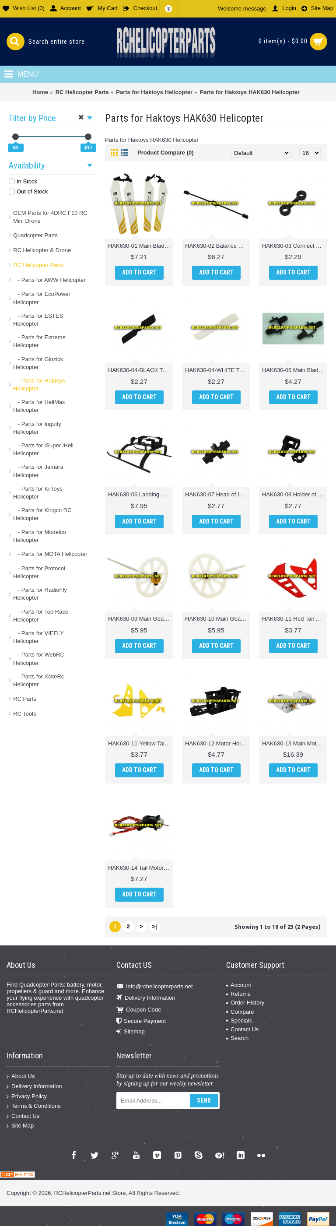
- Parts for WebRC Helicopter (38, 658)
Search (237, 1038)
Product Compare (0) (165, 152)
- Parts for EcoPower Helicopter (41, 298)
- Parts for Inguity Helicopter (37, 428)
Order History (245, 1002)
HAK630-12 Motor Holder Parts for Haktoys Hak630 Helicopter (217, 743)
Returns (238, 994)
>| (154, 926)
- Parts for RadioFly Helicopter (40, 594)
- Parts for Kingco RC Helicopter (42, 514)
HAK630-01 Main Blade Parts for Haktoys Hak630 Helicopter (140, 245)
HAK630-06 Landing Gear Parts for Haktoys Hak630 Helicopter (140, 494)
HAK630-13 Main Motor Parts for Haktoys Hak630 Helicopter (294, 743)
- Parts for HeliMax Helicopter (39, 406)
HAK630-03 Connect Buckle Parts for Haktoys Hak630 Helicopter (294, 245)
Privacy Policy (27, 1096)
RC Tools (24, 713)
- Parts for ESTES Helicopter (38, 320)
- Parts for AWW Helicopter (49, 280)
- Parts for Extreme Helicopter (39, 341)
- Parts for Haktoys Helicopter (39, 384)
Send (204, 1100)
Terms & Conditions (34, 1106)
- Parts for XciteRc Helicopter (38, 680)
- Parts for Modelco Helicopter (39, 536)
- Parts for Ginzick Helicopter (38, 363)
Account (238, 985)
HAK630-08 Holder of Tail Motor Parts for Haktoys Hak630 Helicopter (294, 494)
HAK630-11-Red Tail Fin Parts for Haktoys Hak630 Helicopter (294, 618)
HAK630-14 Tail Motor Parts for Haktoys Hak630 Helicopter (140, 867)
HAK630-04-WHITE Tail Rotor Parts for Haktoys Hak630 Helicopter (217, 370)
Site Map (20, 1126)
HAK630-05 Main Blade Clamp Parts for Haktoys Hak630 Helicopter (294, 370)
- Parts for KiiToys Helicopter (38, 492)
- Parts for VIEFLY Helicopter (38, 637)
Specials (239, 1020)
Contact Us (242, 1029)
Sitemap (130, 1031)
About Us (21, 1076)
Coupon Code (138, 1009)
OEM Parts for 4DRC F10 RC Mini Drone (50, 217)
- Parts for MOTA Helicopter (50, 554)
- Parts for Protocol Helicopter (39, 572)
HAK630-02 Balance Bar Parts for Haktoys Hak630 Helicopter (217, 245)
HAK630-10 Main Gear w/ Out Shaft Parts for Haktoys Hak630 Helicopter (217, 618)
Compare (240, 1011)
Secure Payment (141, 1021)
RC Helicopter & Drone (42, 250)
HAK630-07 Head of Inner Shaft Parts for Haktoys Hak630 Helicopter (217, 494)
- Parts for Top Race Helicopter (40, 615)
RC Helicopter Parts (38, 265)
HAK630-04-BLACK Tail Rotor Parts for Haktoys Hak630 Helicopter (140, 370)
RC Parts (24, 699)
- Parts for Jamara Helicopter (38, 471)
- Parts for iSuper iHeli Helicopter (43, 449)
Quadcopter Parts (35, 235)
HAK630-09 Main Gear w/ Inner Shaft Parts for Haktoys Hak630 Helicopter (140, 618)
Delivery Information (145, 998)
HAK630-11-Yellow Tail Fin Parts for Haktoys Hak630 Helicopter (140, 743)
